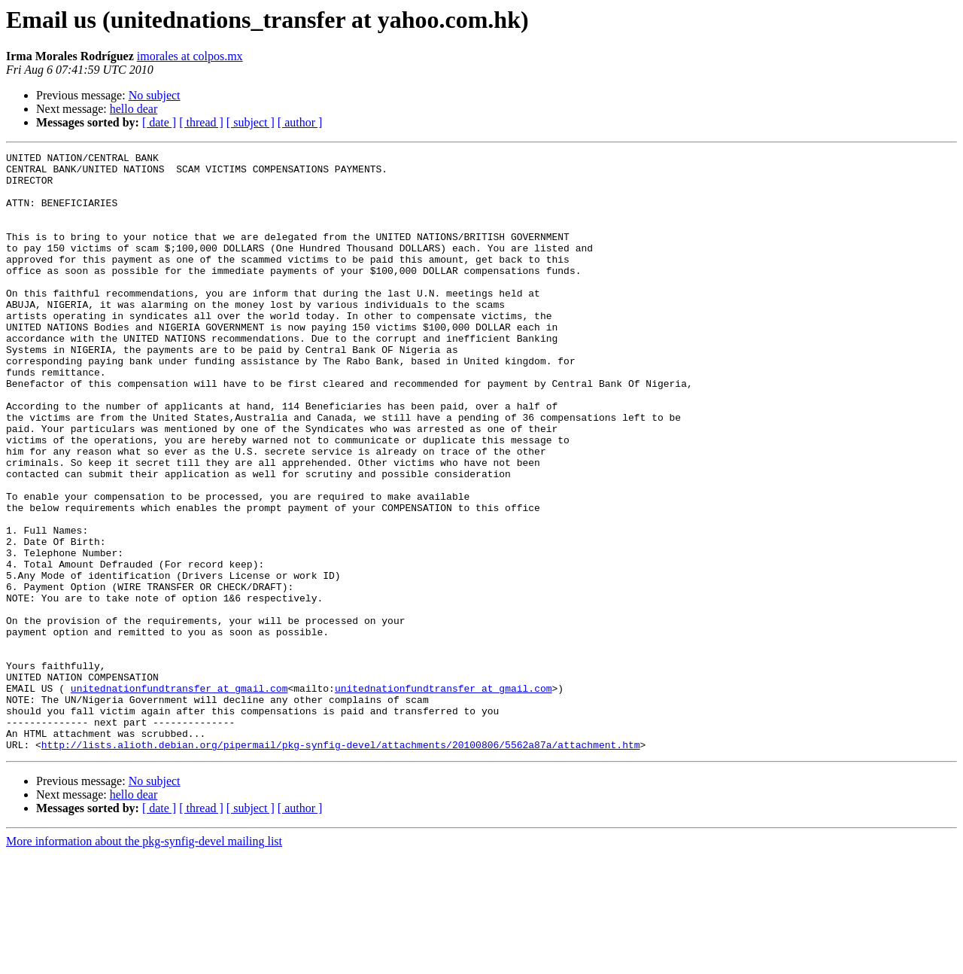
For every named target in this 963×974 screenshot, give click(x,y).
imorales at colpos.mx (190, 56)
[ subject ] (250, 122)
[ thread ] (201, 122)
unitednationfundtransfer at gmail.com (179, 796)
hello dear (134, 108)
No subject (155, 95)
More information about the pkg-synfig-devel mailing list (144, 960)
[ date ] (159, 122)
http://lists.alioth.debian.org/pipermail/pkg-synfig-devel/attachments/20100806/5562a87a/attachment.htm (340, 864)
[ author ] (300, 122)
